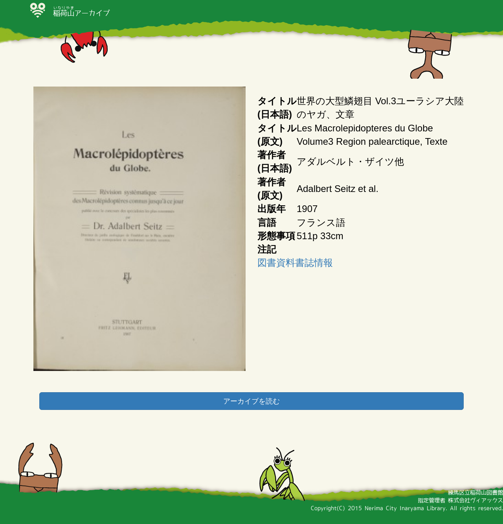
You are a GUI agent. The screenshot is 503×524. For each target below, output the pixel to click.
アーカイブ (81, 13)
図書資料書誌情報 (295, 262)
